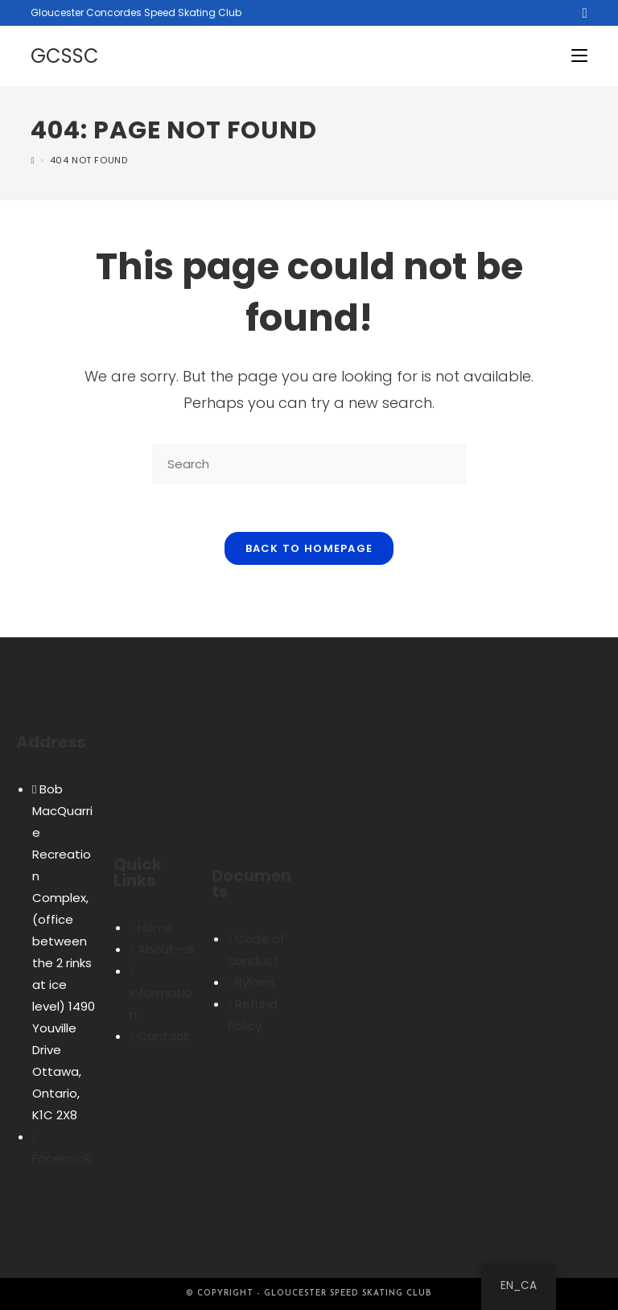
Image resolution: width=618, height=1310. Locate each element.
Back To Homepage (309, 548)
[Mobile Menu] (579, 56)
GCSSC (65, 56)
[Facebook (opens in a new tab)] (582, 13)
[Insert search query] (309, 464)
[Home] (33, 160)
